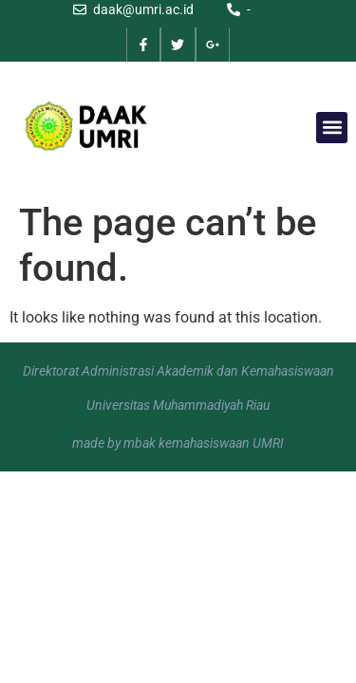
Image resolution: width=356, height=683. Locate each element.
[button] (331, 127)
